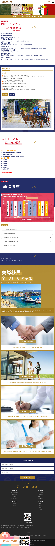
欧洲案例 (40, 507)
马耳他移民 (40, 492)
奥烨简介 (14, 503)
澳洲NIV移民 (14, 494)
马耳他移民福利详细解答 (6, 172)
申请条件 (12, 94)
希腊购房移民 (40, 496)
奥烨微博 (44, 535)
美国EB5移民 (14, 496)
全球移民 (40, 509)
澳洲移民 (40, 503)
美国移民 (40, 505)
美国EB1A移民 (14, 498)
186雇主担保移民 (14, 492)
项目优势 (5, 94)
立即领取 (27, 477)
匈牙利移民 (40, 498)
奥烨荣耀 (14, 505)
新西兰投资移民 (38, 535)
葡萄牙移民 (40, 494)
